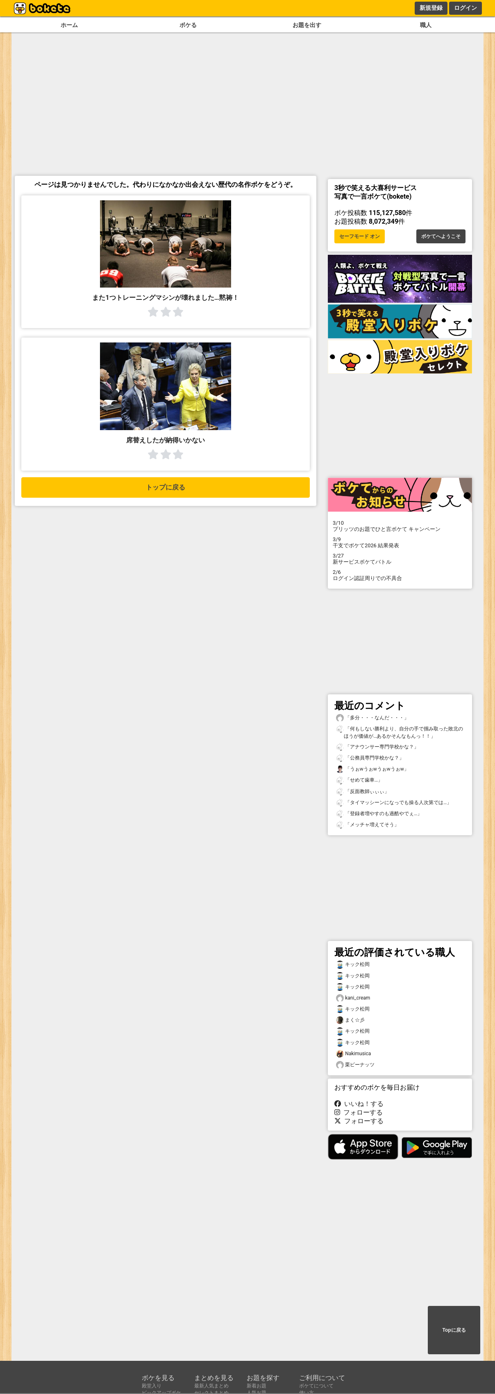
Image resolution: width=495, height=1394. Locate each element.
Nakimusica (353, 1054)
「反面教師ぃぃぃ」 (362, 792)
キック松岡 (353, 964)
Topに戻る (453, 1330)
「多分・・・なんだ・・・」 (372, 718)
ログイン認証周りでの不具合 (400, 575)
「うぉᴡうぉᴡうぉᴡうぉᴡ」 (372, 769)
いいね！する (359, 1104)
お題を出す (307, 25)
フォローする (358, 1112)
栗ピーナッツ (355, 1065)
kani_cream (353, 998)
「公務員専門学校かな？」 (370, 758)
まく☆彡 (350, 1020)
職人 (425, 25)
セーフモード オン (359, 236)
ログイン (465, 8)
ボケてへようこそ (441, 236)
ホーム (69, 25)
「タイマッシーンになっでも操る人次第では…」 (394, 803)
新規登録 (431, 8)
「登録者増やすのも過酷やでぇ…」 (379, 814)
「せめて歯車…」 (359, 780)
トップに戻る (165, 487)
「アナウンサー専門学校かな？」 (377, 747)
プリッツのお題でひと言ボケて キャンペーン (400, 526)
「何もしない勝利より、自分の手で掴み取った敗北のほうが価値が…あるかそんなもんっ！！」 (399, 732)
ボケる (188, 25)
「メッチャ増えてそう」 (367, 825)
